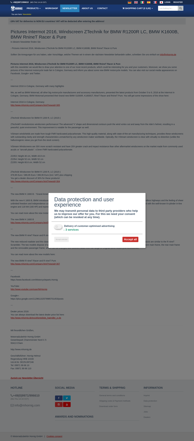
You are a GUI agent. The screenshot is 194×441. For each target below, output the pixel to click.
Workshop (51, 8)
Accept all (130, 239)
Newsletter (69, 8)
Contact (102, 8)
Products (34, 8)
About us (87, 8)
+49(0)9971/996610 (21, 2)
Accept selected (61, 239)
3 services (71, 229)
